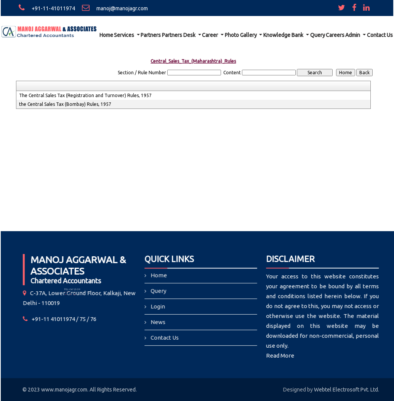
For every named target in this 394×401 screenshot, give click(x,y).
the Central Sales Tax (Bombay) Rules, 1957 (65, 104)
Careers (335, 35)
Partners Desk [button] (179, 35)
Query (317, 35)
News (159, 322)
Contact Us (380, 35)
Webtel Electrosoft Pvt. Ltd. (346, 390)
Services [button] (124, 35)
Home (106, 35)
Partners (151, 35)
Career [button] (210, 35)
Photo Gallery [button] (241, 35)
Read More (277, 355)
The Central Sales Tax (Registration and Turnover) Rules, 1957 (85, 95)
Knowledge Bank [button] (283, 35)
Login (159, 307)
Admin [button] (353, 35)
